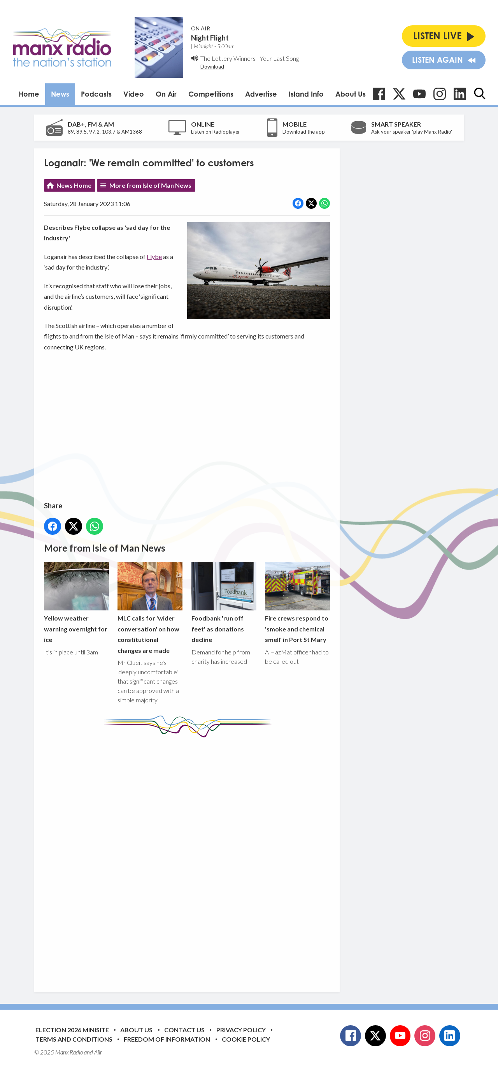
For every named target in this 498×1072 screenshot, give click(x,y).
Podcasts (96, 94)
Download (212, 66)
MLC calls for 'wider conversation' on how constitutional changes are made (149, 608)
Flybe (154, 256)
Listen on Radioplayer (215, 132)
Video (133, 94)
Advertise (261, 94)
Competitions (210, 94)
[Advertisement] (190, 859)
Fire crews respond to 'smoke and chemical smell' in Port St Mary (297, 602)
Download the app (303, 132)
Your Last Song (279, 58)
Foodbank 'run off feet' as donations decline (223, 602)
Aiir (98, 1052)
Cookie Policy (246, 1039)
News (60, 94)
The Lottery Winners (228, 58)
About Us (350, 94)
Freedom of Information (167, 1039)
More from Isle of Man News (150, 185)
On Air (166, 94)
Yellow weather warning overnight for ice (76, 602)
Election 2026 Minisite (72, 1029)
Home (29, 94)
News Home (73, 185)
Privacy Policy (241, 1029)
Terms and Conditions (73, 1039)
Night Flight (210, 38)
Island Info (306, 94)
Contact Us (184, 1029)
